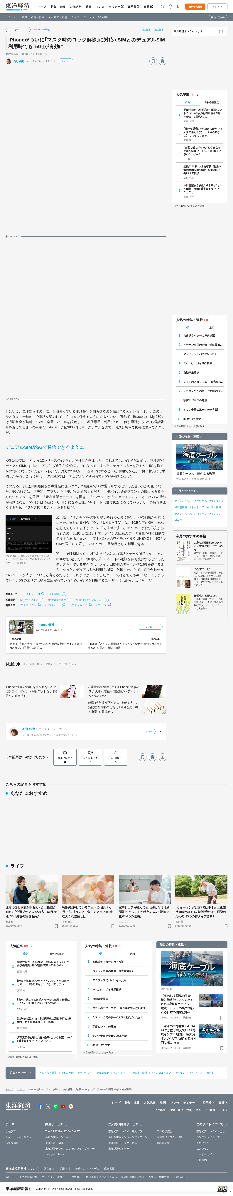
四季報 (132, 6)
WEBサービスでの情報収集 (22, 1177)
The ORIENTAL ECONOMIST (62, 1131)
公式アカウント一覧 (87, 1168)
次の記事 (159, 29)
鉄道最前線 (12, 1142)
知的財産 (76, 1177)
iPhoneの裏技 (45, 624)
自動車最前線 (191, 372)
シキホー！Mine (54, 1154)
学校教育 (11, 1131)
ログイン (217, 6)
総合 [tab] (187, 102)
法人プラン (203, 1148)
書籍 (147, 6)
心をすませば (202, 569)
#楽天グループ (79, 605)
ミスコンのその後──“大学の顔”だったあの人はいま (203, 391)
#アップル (101, 605)
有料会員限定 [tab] (212, 102)
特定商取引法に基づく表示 (101, 1177)
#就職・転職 (214, 507)
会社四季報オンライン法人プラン (128, 1137)
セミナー (114, 6)
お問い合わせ (181, 1177)
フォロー (65, 61)
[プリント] (162, 61)
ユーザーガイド (205, 1154)
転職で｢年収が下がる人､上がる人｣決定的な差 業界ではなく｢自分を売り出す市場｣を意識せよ (113, 707)
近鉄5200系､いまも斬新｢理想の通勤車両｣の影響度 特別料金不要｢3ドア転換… (202, 170)
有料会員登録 (195, 6)
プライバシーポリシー (54, 1177)
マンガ (100, 6)
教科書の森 (163, 1142)
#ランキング (217, 500)
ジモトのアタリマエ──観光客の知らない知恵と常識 (203, 381)
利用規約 (201, 1160)
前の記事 (146, 29)
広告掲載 (109, 1168)
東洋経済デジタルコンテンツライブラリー (70, 1148)
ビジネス (12, 17)
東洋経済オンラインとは (188, 31)
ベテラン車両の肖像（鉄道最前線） (203, 344)
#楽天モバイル (28, 605)
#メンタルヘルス (185, 513)
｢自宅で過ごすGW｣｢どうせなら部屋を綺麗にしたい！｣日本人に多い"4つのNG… (202, 151)
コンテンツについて (208, 1137)
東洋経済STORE (55, 1142)
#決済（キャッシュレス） (89, 599)
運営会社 (49, 1168)
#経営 (178, 520)
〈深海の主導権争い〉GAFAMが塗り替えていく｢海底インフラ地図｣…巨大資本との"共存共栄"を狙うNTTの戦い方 (178, 1034)
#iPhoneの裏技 (41, 29)
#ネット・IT (33, 594)
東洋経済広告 (165, 1131)
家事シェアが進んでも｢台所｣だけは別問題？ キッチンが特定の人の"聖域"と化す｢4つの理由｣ (144, 912)
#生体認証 (55, 594)
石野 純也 (18, 61)
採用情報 (65, 1168)
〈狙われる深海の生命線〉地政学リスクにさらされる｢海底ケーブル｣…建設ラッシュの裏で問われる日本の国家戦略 (177, 1004)
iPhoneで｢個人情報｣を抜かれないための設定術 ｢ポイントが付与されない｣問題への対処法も (31, 691)
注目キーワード (185, 490)
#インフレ (215, 513)
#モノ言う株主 (184, 500)
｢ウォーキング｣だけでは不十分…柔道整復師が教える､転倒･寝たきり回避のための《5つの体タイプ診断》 (200, 912)
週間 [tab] (211, 327)
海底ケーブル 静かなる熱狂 (195, 473)
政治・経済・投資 (33, 17)
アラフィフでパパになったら (200, 354)
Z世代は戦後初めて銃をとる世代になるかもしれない (208, 546)
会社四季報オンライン (58, 1137)
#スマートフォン (29, 599)
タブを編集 (219, 17)
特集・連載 (58, 6)
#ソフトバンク (53, 605)
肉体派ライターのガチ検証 (199, 335)
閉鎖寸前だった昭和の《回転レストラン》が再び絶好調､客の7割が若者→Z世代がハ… (203, 113)
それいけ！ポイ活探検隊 (197, 363)
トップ (42, 6)
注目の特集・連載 (187, 436)
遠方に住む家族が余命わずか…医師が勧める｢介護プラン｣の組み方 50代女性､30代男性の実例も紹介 (31, 912)
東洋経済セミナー (118, 1148)
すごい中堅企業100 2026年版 (200, 409)
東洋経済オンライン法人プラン (126, 1131)
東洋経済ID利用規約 (132, 1177)
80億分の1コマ (192, 418)
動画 (88, 6)
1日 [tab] (188, 327)
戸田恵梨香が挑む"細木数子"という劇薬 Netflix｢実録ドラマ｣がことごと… (202, 188)
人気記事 (75, 6)
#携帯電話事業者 (57, 599)
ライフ (76, 17)
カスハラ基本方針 (158, 1177)
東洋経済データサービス (122, 1142)
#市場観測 (181, 507)
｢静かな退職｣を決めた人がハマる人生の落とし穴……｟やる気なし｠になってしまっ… (203, 132)
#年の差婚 (201, 500)
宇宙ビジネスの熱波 (195, 400)
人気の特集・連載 (189, 320)
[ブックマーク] (153, 61)
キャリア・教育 (58, 17)
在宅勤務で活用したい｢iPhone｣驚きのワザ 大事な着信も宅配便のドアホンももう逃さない (114, 691)
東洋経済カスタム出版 (170, 1137)
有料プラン (203, 1142)
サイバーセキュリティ (19, 1137)
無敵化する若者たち (205, 595)
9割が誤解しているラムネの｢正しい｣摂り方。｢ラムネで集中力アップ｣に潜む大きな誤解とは (87, 912)
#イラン (202, 513)
